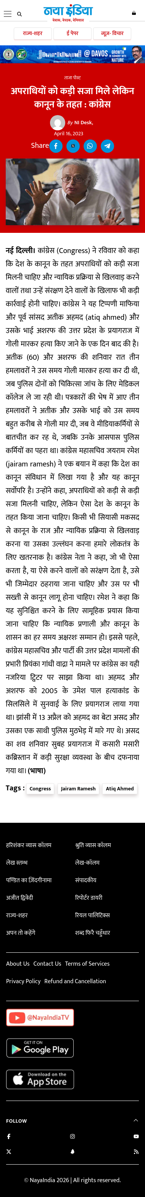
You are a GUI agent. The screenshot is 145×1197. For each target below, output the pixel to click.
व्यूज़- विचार (112, 33)
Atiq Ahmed (120, 788)
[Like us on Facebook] (8, 1137)
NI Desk (79, 123)
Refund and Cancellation (75, 981)
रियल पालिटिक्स (92, 915)
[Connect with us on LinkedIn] (72, 1152)
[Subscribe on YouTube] (136, 1137)
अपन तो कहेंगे (20, 933)
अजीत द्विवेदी (19, 898)
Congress (40, 788)
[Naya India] (68, 20)
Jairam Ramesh (78, 788)
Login (134, 13)
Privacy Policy (23, 981)
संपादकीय (86, 880)
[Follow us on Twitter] (8, 1152)
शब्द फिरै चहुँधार (92, 933)
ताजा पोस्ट (72, 78)
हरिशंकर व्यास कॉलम (29, 845)
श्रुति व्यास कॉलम (93, 845)
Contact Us (47, 964)
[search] (19, 14)
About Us (17, 964)
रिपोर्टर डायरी (88, 898)
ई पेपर (73, 33)
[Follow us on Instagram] (72, 1137)
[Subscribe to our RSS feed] (136, 1152)
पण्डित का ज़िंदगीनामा (29, 880)
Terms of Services (87, 964)
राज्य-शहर (32, 33)
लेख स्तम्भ (16, 863)
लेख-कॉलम (87, 863)
